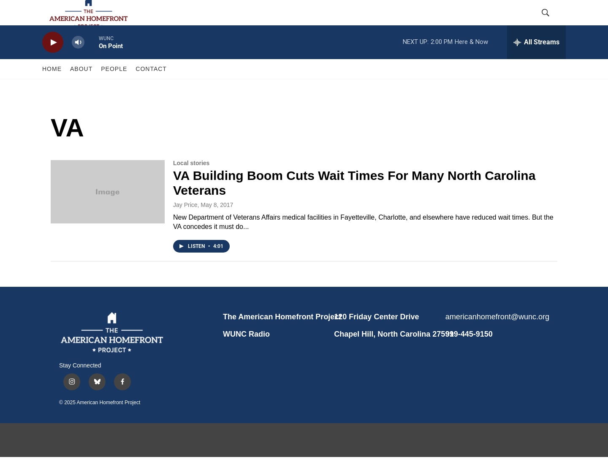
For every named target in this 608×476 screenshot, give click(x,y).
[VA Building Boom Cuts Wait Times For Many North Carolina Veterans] (108, 210)
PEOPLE (114, 87)
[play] (53, 61)
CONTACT (151, 87)
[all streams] (536, 61)
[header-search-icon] (552, 22)
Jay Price (185, 223)
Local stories (191, 182)
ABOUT (81, 87)
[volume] (78, 61)
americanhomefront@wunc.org (497, 336)
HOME (52, 87)
